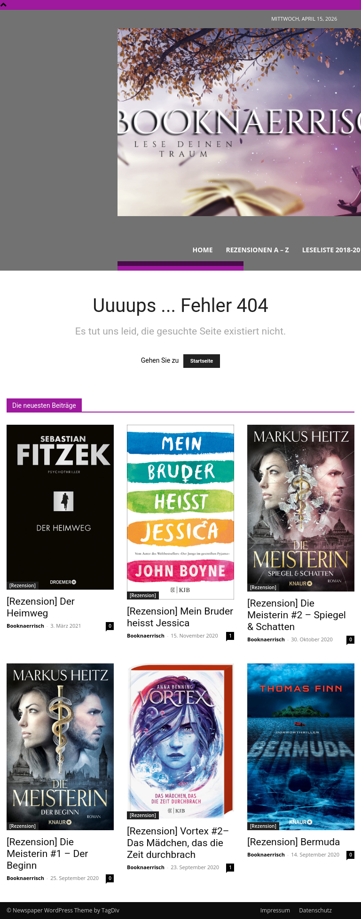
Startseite (201, 361)
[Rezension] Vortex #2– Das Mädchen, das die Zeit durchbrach (178, 843)
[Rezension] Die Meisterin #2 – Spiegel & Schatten (296, 615)
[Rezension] (22, 585)
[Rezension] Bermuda (293, 842)
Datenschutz (315, 910)
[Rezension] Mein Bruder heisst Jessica (180, 617)
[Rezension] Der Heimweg (41, 607)
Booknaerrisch (25, 625)
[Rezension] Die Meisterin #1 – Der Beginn (47, 853)
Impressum (275, 910)
